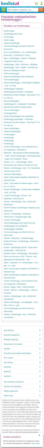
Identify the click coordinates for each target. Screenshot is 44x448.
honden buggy (9, 31)
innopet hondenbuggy (11, 43)
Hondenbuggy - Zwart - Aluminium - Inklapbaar (21, 64)
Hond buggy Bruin (10, 113)
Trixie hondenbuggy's (11, 80)
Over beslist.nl (9, 330)
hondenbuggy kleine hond (13, 34)
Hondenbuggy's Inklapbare (13, 89)
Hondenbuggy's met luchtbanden (16, 226)
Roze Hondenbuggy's (11, 101)
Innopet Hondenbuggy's (12, 131)
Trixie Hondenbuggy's (11, 110)
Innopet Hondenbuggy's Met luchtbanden (19, 77)
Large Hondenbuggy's (12, 128)
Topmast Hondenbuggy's (13, 174)
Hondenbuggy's (9, 134)
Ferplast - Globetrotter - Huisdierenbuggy (18, 238)
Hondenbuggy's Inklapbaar (13, 229)
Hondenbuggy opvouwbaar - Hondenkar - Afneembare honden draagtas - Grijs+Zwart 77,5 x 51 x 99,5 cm (22, 95)
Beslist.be (7, 371)
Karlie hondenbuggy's (11, 73)
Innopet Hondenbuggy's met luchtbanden (19, 116)
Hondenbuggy (9, 138)
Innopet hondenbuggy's (12, 220)
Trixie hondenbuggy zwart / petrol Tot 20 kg (19, 223)
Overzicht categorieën (12, 335)
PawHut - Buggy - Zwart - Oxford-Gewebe (19, 287)
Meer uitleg (35, 443)
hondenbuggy (9, 37)
